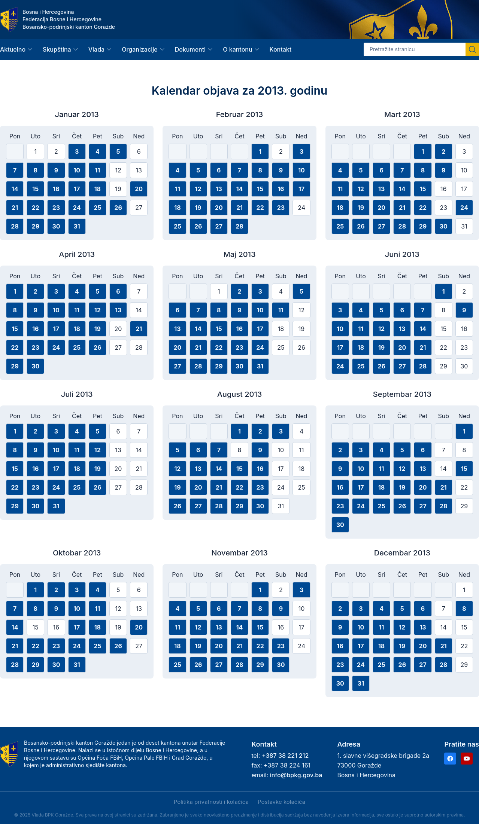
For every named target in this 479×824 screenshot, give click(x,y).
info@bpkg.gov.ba (296, 775)
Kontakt (281, 49)
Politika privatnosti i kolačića (211, 801)
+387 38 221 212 (285, 755)
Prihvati (52, 802)
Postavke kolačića (281, 801)
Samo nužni (132, 802)
